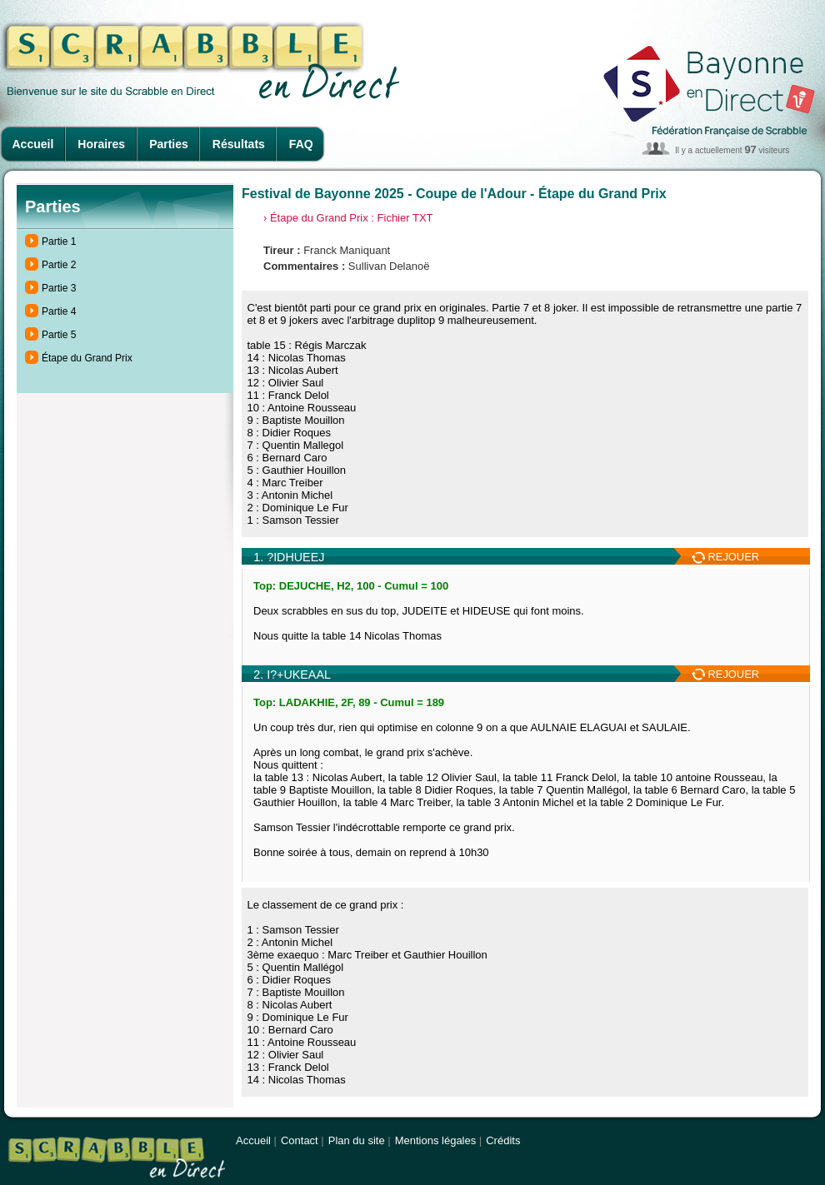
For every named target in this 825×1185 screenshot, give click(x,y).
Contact (299, 1140)
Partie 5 (59, 335)
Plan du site (356, 1140)
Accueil (33, 144)
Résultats (238, 144)
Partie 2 (59, 265)
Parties (168, 144)
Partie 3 (59, 288)
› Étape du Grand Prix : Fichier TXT (348, 218)
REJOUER (725, 557)
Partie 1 (59, 241)
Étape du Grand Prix (87, 358)
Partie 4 (59, 311)
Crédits (503, 1140)
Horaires (101, 144)
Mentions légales (436, 1140)
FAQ (301, 144)
